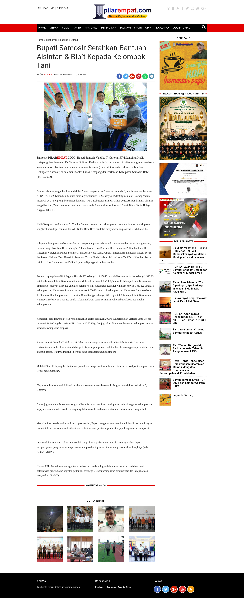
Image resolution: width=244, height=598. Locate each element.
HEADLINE (46, 8)
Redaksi (99, 587)
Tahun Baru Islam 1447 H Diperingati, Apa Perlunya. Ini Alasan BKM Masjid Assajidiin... (188, 287)
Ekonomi (51, 39)
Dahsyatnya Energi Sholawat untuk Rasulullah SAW (190, 299)
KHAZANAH (162, 27)
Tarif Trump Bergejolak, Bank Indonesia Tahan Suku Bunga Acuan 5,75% (189, 348)
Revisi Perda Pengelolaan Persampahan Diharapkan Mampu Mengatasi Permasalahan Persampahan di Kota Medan (182, 367)
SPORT (138, 27)
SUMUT (66, 27)
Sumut (74, 39)
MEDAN (53, 27)
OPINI (148, 27)
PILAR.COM (61, 157)
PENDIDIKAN (108, 27)
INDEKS (62, 8)
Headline (63, 39)
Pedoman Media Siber (119, 587)
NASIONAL (91, 27)
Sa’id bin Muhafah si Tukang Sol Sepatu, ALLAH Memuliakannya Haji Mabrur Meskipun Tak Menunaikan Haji (183, 254)
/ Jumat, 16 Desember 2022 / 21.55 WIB (69, 75)
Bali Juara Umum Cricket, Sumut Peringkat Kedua (188, 331)
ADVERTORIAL (181, 27)
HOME (42, 27)
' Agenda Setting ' (183, 395)
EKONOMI (125, 27)
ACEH (78, 27)
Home (40, 39)
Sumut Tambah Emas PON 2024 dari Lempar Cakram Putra (189, 382)
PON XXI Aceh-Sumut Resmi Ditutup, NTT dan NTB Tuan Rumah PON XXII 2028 (189, 318)
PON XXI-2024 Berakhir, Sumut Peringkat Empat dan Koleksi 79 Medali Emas (190, 269)
